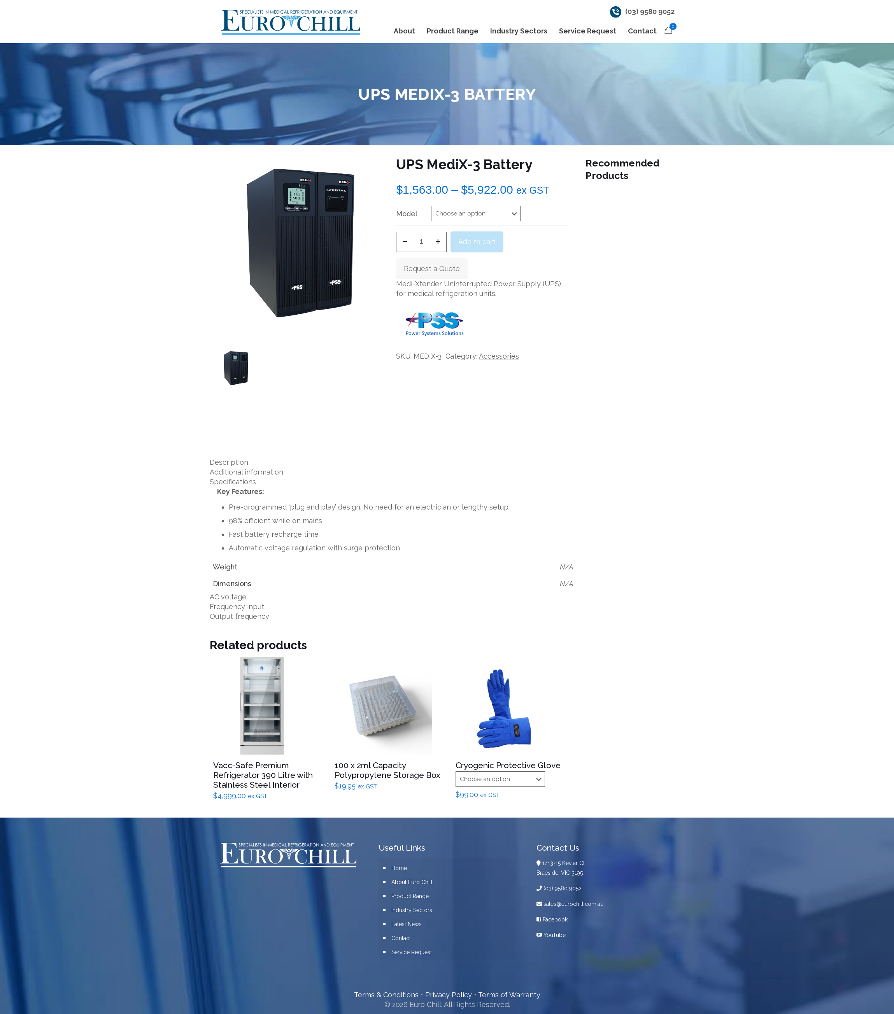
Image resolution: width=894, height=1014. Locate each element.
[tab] (391, 462)
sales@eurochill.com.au (569, 904)
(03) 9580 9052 (650, 11)
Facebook (552, 919)
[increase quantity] (438, 242)
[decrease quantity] (405, 242)
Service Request (411, 952)
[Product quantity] (421, 242)
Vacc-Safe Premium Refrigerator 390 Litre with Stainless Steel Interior (263, 775)
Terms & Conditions (386, 995)
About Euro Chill (412, 882)
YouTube (551, 935)
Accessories (499, 356)
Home (399, 868)
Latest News (406, 924)
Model (406, 214)
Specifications (233, 482)
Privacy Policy (448, 995)
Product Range (410, 896)
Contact (401, 938)
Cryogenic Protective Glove (508, 765)
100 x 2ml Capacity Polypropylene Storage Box (387, 770)
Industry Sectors (411, 910)
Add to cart (477, 242)
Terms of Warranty (509, 995)
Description (229, 462)
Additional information (246, 472)
